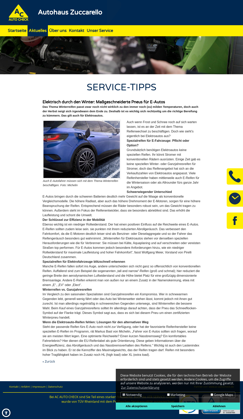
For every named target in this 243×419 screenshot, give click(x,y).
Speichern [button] (177, 406)
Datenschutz (55, 386)
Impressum (39, 386)
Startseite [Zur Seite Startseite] (17, 30)
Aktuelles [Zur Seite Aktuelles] (38, 30)
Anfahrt (25, 386)
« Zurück (48, 361)
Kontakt (14, 386)
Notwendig (132, 395)
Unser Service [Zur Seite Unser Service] (100, 30)
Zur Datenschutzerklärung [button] (140, 387)
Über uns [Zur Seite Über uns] (58, 30)
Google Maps (222, 395)
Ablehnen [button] (219, 406)
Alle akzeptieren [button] (136, 406)
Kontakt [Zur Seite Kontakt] (76, 30)
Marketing (176, 395)
